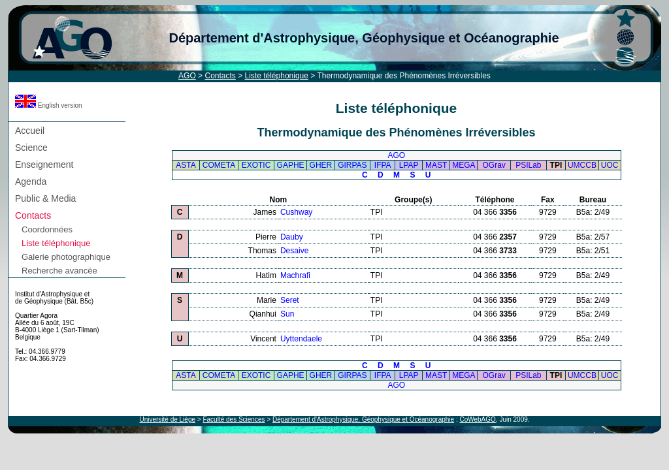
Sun (287, 314)
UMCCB (582, 165)
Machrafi (295, 275)
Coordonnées (47, 229)
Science (31, 147)
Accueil (29, 130)
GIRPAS (352, 165)
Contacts (219, 75)
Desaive (294, 250)
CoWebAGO (477, 419)
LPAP (409, 165)
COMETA (219, 165)
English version (48, 105)
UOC (610, 165)
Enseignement (44, 164)
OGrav (493, 165)
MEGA (463, 165)
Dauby (291, 237)
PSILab (528, 165)
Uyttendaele (301, 338)
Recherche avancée (59, 270)
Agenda (30, 181)
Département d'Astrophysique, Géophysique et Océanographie (364, 38)
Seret (289, 300)
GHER (321, 165)
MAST (436, 165)
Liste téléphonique (276, 75)
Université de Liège (167, 419)
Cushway (296, 212)
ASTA (185, 165)
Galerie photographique (66, 257)
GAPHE (290, 165)
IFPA (382, 165)
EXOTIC (256, 165)
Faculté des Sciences (234, 419)
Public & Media (45, 198)
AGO (187, 75)
